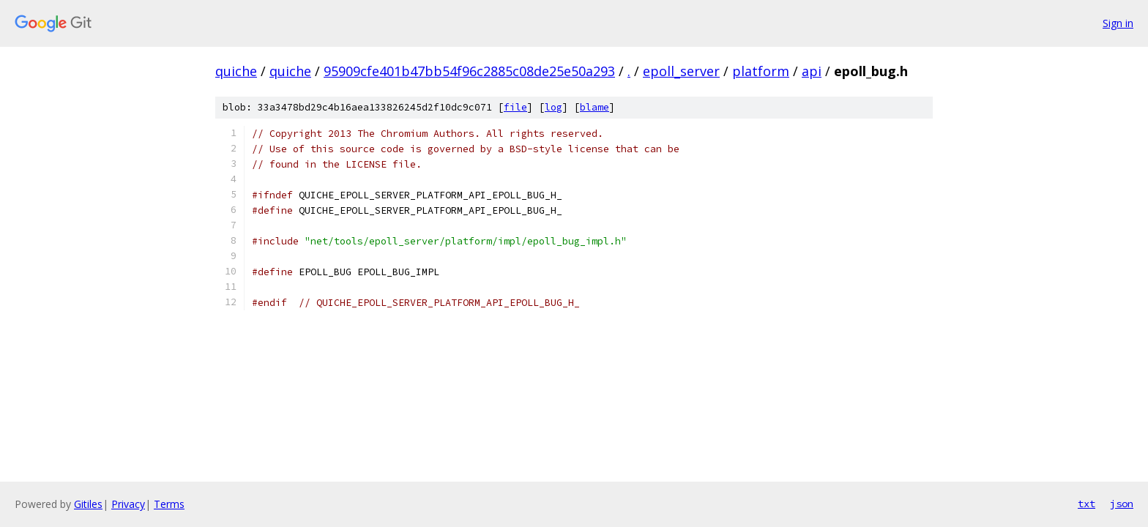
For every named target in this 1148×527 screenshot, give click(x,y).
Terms (169, 504)
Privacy (128, 504)
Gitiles (88, 504)
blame (594, 107)
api (811, 71)
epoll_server (681, 71)
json (1121, 503)
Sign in (1118, 23)
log (553, 107)
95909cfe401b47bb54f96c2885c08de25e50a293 (469, 71)
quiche (236, 71)
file (515, 107)
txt (1086, 503)
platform (760, 71)
